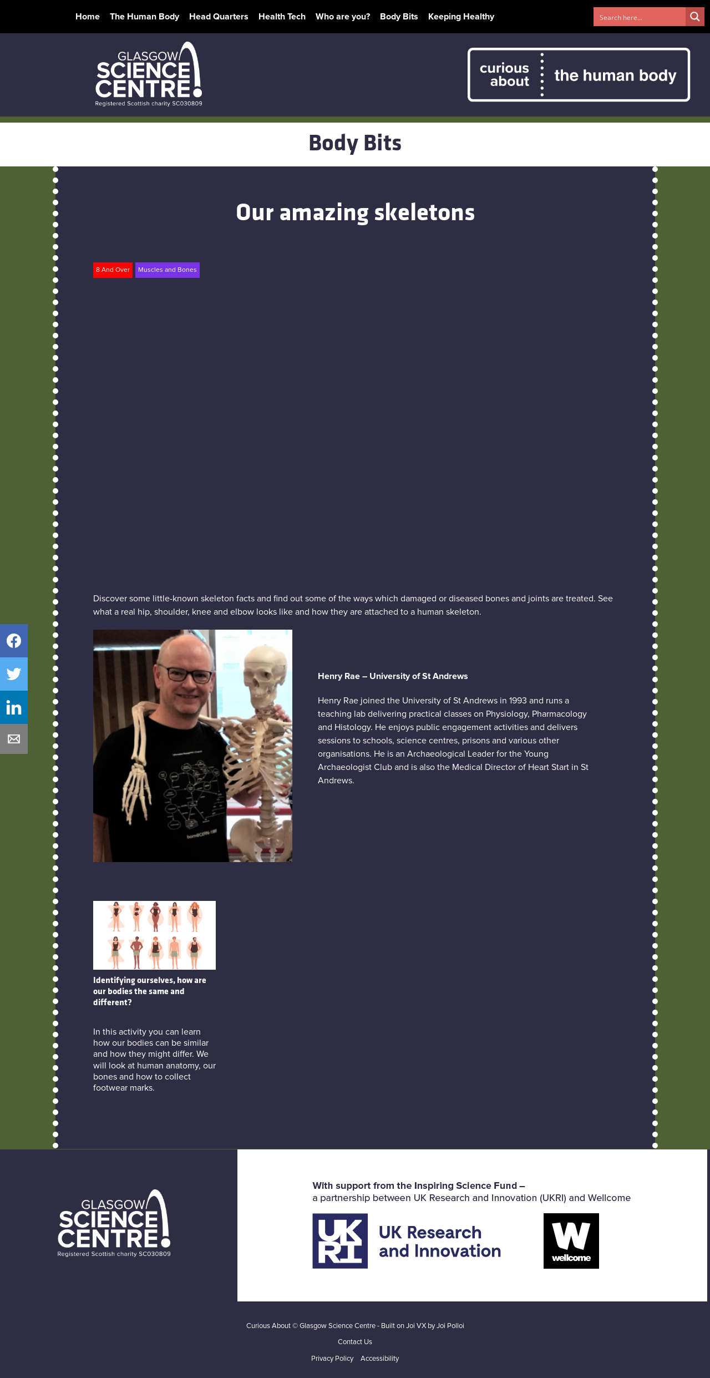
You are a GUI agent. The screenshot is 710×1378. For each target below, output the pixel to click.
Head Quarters (218, 16)
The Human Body (144, 16)
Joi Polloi (450, 1326)
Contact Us (355, 1342)
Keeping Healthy (461, 16)
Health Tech (282, 16)
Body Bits (399, 16)
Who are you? (343, 16)
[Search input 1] (640, 17)
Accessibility (380, 1358)
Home (87, 16)
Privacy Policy (332, 1358)
